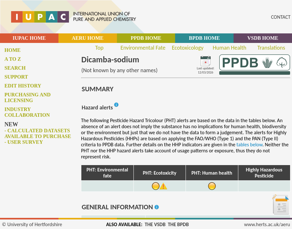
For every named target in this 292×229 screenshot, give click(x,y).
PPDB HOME (146, 38)
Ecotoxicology (188, 47)
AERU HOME (88, 38)
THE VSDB (155, 224)
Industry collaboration (27, 112)
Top (99, 47)
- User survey (23, 142)
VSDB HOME (262, 38)
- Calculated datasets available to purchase (37, 133)
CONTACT (280, 17)
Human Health (230, 47)
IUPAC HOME (29, 38)
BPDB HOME (204, 38)
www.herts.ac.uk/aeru (267, 224)
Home (12, 50)
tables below (249, 145)
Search (15, 68)
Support (16, 77)
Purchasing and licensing (27, 97)
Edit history (22, 85)
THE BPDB (178, 224)
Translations (271, 47)
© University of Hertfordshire (32, 224)
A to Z (12, 59)
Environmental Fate (142, 47)
